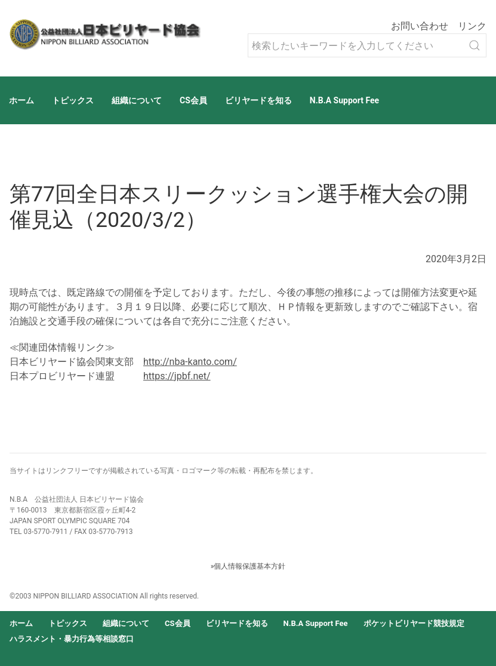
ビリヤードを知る (258, 100)
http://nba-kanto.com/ (190, 361)
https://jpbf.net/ (177, 376)
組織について (137, 100)
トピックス (73, 100)
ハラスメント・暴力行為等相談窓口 (72, 638)
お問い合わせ (419, 26)
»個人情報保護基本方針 (248, 566)
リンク (472, 26)
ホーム (21, 100)
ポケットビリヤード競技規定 (413, 623)
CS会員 (193, 100)
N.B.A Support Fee (344, 100)
